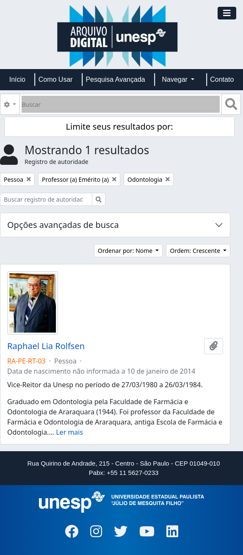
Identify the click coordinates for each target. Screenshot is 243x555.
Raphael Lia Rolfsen (46, 346)
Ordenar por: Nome (126, 251)
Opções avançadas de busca (63, 224)
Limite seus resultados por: (119, 126)
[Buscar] (120, 104)
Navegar (175, 79)
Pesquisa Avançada (115, 79)
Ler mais (69, 432)
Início (17, 79)
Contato (222, 79)
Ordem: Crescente (195, 251)
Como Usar (56, 79)
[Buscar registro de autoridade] (46, 199)
